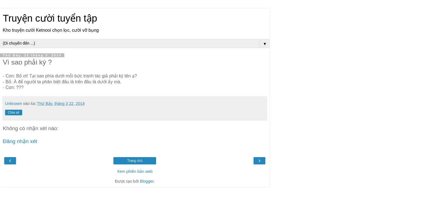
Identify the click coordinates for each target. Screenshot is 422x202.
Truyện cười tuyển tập (50, 18)
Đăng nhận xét (20, 141)
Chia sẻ (13, 112)
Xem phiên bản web (134, 171)
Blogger (147, 181)
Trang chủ (134, 161)
